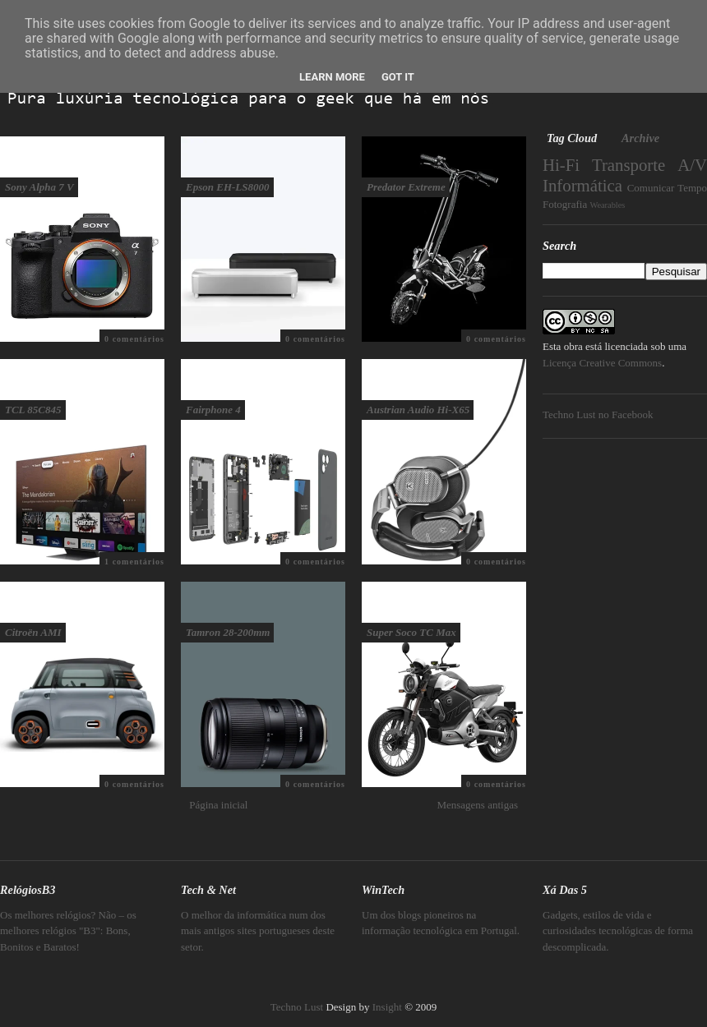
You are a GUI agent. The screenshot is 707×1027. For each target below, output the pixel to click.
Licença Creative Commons (602, 363)
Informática (582, 185)
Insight (387, 1007)
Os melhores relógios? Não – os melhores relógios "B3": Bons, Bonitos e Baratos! (68, 931)
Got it (397, 77)
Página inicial (218, 805)
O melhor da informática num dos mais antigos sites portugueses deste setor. (258, 931)
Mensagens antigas (477, 805)
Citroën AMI (33, 632)
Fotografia (565, 204)
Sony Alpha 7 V (39, 187)
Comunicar (651, 188)
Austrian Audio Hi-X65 (418, 409)
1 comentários (134, 561)
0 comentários (134, 338)
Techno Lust (296, 1007)
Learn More (332, 77)
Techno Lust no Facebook (598, 414)
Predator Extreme (406, 187)
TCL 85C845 (33, 409)
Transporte (628, 164)
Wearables (607, 205)
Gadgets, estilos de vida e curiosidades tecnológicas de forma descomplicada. (618, 931)
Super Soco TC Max (411, 632)
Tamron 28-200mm (228, 632)
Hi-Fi (561, 164)
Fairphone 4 (213, 409)
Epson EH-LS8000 (228, 187)
